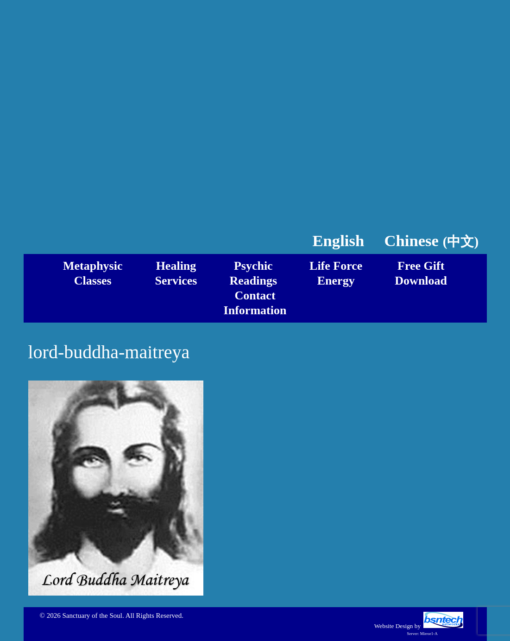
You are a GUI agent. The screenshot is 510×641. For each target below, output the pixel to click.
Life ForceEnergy (335, 273)
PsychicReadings (253, 273)
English (338, 240)
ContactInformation (255, 303)
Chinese (431, 240)
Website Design (393, 625)
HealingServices (176, 273)
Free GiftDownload (421, 273)
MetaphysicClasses (93, 273)
